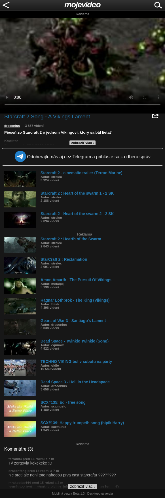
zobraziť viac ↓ (83, 143)
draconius (12, 125)
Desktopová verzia (100, 493)
